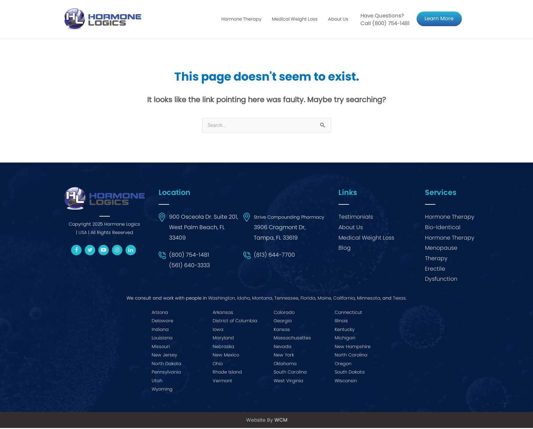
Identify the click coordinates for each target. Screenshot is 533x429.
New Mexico (226, 356)
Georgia (283, 321)
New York (284, 356)
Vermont (222, 381)
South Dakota (350, 373)
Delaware (162, 321)
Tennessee (286, 299)
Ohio (218, 364)
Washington (221, 299)
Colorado (284, 313)
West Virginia (288, 381)
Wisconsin (346, 381)
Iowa (218, 330)
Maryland (223, 339)
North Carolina (351, 356)
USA (82, 233)
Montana (262, 299)
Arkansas (223, 313)
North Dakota (166, 364)
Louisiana (162, 339)
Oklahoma (285, 364)
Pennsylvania (166, 373)
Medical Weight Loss (295, 19)
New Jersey (164, 356)
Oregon (343, 364)
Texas (399, 299)
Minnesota (368, 299)
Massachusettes (292, 339)
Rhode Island (227, 373)
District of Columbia (235, 321)
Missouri (161, 347)
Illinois (341, 321)
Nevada (282, 347)
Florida (307, 299)
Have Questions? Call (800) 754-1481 (385, 20)
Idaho (243, 299)
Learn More (439, 19)
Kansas (282, 330)
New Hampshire (353, 347)
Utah (157, 381)
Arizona (160, 313)
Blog (344, 249)
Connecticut (348, 313)
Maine (324, 299)
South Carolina (290, 373)
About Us (338, 19)
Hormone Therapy (241, 19)
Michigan (345, 339)
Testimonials (355, 218)
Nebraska (223, 347)
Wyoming (162, 390)
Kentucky (345, 330)
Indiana (160, 330)
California (344, 299)
